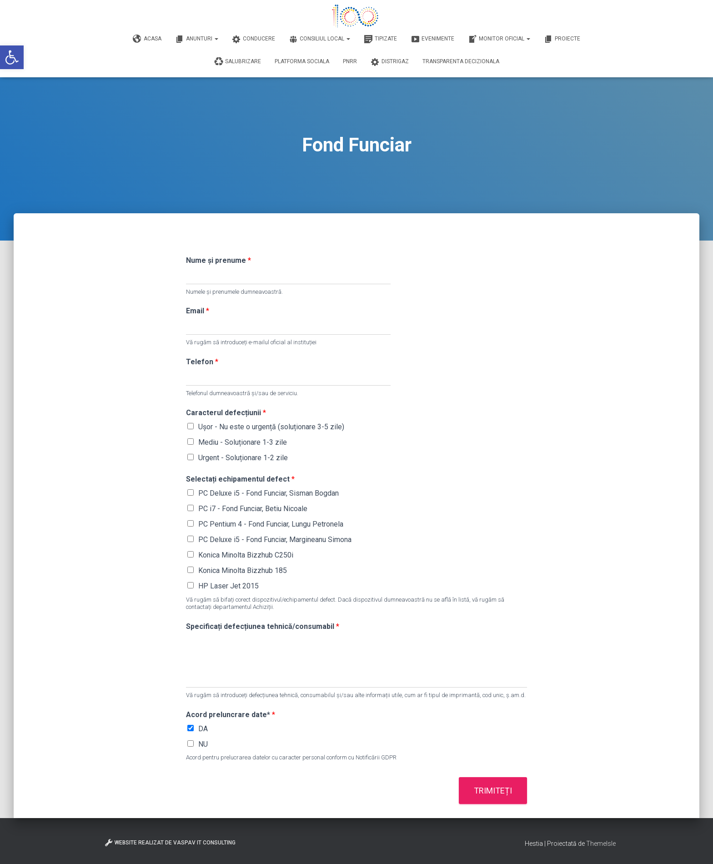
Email (197, 310)
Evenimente (432, 39)
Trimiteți (493, 790)
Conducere (253, 39)
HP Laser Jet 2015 (228, 586)
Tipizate (380, 39)
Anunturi (196, 39)
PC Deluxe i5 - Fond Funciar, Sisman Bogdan (268, 493)
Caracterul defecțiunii (226, 412)
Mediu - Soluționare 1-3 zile (242, 442)
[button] (12, 57)
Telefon (202, 361)
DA (203, 728)
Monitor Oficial (499, 39)
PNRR (350, 61)
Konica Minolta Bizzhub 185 (242, 570)
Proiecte (562, 39)
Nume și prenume (218, 260)
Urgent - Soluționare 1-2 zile (243, 457)
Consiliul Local (319, 39)
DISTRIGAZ (390, 61)
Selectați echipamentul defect (240, 479)
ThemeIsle (601, 843)
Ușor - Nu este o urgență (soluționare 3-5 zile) (271, 426)
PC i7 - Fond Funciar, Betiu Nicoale (252, 508)
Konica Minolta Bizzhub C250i (245, 555)
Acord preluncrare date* (230, 714)
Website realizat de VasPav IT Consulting (170, 842)
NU (203, 744)
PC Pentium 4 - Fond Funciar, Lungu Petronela (270, 524)
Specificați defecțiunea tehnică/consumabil (262, 626)
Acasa (147, 39)
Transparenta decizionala (460, 61)
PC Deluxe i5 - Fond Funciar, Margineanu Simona (274, 539)
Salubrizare (237, 61)
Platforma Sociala (302, 61)
